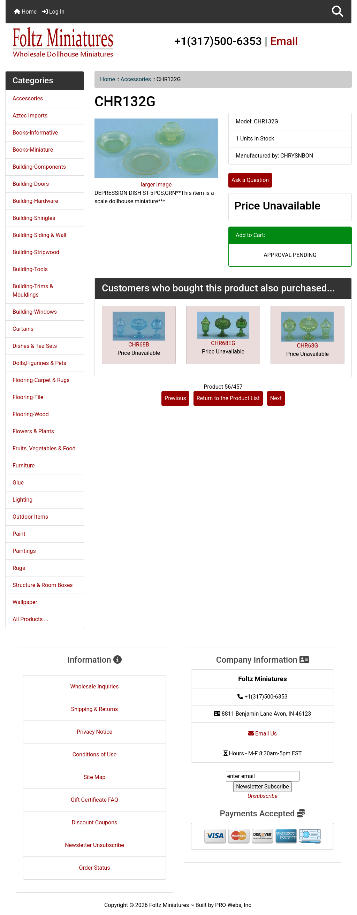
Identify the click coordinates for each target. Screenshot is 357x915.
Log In (53, 11)
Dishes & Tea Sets (35, 346)
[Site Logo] (63, 42)
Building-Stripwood (36, 252)
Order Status (94, 867)
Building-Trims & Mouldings (33, 290)
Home (25, 11)
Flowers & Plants (33, 431)
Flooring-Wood (31, 414)
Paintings (24, 551)
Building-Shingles (34, 218)
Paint (19, 534)
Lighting (22, 499)
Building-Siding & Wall (39, 235)
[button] (337, 12)
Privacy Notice (94, 732)
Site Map (95, 777)
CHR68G (307, 345)
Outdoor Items (30, 516)
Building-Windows (35, 311)
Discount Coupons (94, 822)
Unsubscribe (263, 796)
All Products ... (30, 619)
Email (284, 41)
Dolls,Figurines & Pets (39, 363)
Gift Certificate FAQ (94, 799)
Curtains (23, 329)
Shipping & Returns (94, 709)
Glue (18, 482)
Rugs (19, 568)
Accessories (136, 79)
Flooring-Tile (28, 397)
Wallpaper (25, 602)
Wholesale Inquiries (94, 686)
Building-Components (39, 166)
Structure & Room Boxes (43, 585)
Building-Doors (31, 184)
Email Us (262, 733)
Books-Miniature (33, 149)
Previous (175, 398)
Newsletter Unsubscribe (94, 845)
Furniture (24, 465)
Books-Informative (35, 132)
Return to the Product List (228, 398)
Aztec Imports (30, 115)
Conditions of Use (94, 754)
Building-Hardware (35, 201)
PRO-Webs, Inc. (234, 905)
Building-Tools (30, 269)
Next (276, 398)
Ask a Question (250, 180)
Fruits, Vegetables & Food (44, 448)
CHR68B (138, 344)
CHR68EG (223, 343)
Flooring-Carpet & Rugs (41, 380)
